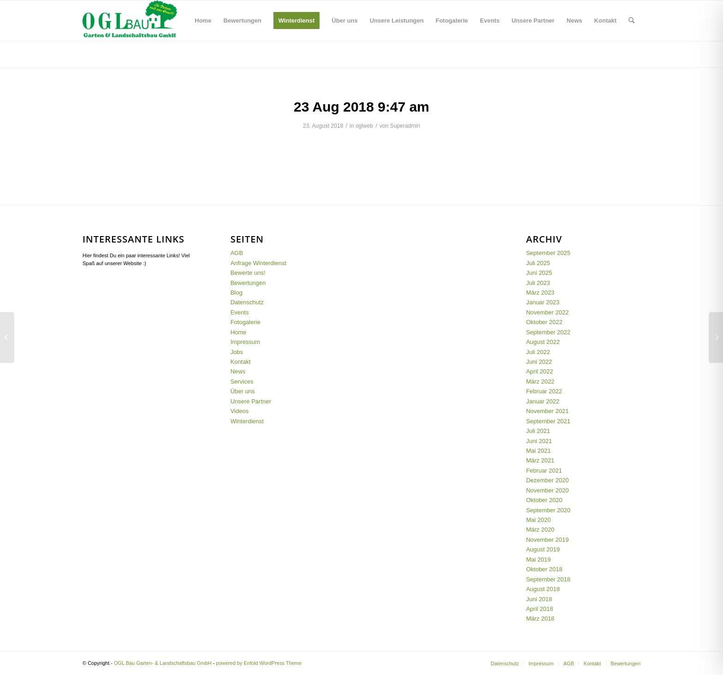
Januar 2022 (542, 401)
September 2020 (548, 510)
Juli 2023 (538, 282)
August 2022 (543, 341)
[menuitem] (203, 20)
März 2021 (540, 460)
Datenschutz (247, 302)
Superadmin (405, 126)
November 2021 (547, 411)
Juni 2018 (539, 599)
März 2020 (540, 529)
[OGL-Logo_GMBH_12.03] (130, 20)
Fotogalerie (246, 322)
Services (242, 381)
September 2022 (548, 332)
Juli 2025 (538, 263)
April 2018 (539, 608)
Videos (240, 411)
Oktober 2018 (544, 569)
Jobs (237, 352)
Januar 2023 (542, 302)
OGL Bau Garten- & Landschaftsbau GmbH (163, 663)
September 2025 (548, 252)
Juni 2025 (539, 272)
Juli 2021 (538, 430)
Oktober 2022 (544, 322)
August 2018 (543, 589)
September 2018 (548, 579)
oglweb (364, 126)
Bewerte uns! (248, 272)
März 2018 (540, 618)
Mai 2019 (538, 559)
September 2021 (548, 421)
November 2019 (547, 539)
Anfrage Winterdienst (258, 263)
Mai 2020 (538, 519)
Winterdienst (247, 421)
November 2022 (547, 312)
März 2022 (540, 381)
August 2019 (543, 549)
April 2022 (539, 371)
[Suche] (631, 20)
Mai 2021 (538, 450)
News (238, 371)
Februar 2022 (544, 391)
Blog (90, 54)
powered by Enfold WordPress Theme (259, 663)
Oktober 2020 (544, 500)
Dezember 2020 (547, 480)
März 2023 (540, 292)
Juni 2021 (539, 441)
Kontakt (241, 361)
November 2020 (547, 490)
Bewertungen (248, 282)
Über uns (243, 391)
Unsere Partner (251, 401)
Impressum (245, 341)
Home (239, 332)
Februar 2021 (544, 470)
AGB (237, 252)
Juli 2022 (538, 352)
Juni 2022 (539, 361)
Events (240, 312)
